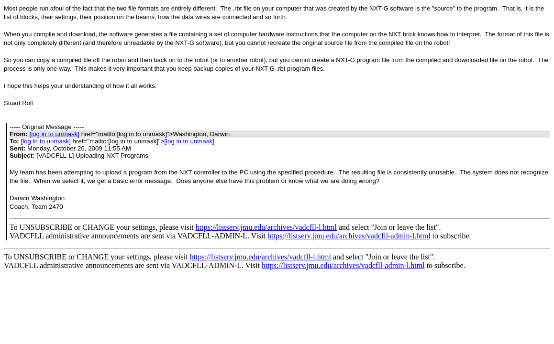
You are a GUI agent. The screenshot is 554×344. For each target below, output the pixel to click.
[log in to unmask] (54, 134)
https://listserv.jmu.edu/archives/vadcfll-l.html (266, 227)
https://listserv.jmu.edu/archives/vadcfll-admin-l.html (349, 236)
